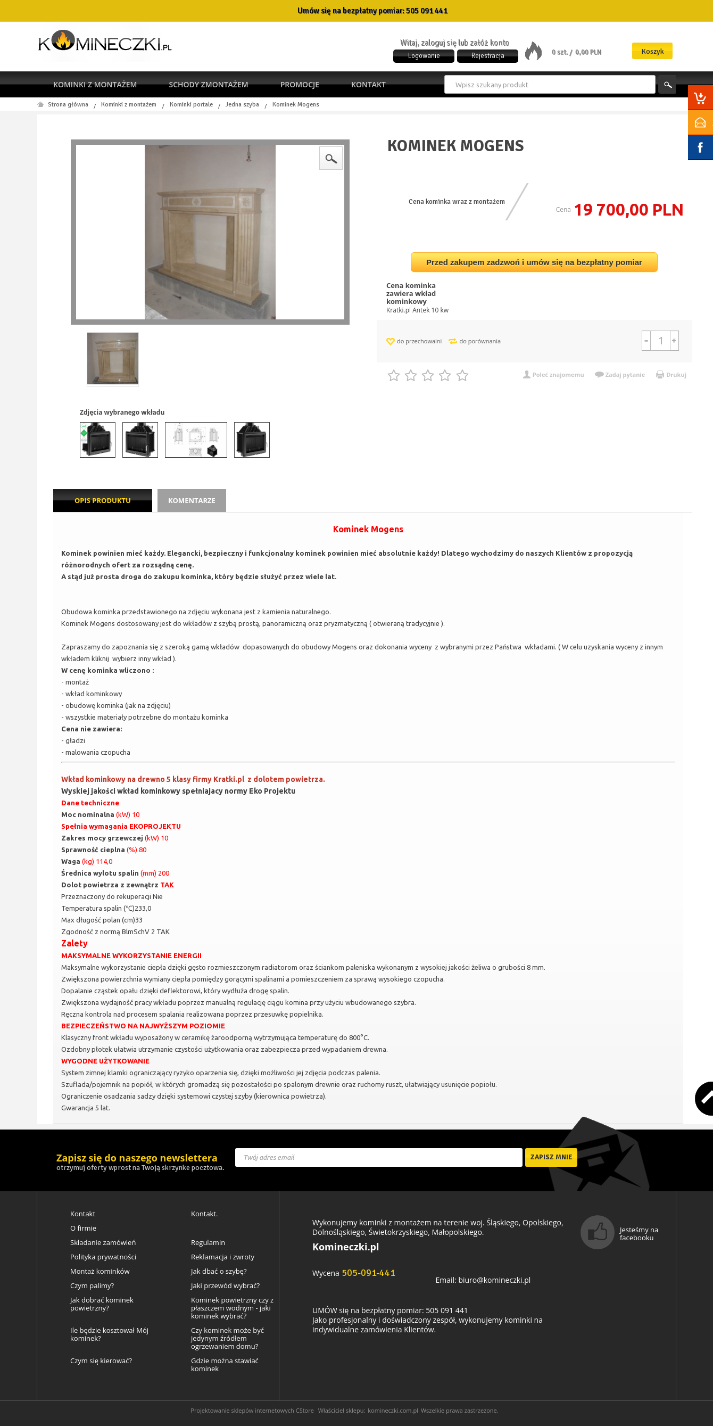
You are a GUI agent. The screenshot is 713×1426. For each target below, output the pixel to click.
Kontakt (368, 84)
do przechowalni (419, 341)
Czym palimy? (92, 1286)
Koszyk (652, 51)
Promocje (299, 84)
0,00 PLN (588, 52)
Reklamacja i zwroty (222, 1257)
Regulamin (208, 1243)
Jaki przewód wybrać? (225, 1286)
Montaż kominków (99, 1271)
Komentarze (191, 500)
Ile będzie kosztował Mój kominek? (109, 1334)
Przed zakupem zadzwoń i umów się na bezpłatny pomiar (534, 262)
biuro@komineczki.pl (494, 1280)
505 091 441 (426, 10)
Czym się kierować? (101, 1361)
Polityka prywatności (103, 1257)
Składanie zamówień (103, 1243)
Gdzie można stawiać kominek (225, 1365)
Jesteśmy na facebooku (639, 1233)
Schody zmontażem (208, 84)
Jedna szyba (242, 105)
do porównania (480, 341)
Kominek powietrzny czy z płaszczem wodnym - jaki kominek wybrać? (232, 1308)
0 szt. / (563, 52)
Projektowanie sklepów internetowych (242, 1410)
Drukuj (676, 374)
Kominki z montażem (95, 84)
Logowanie (424, 56)
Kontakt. (204, 1214)
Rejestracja (487, 56)
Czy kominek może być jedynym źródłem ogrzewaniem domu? (227, 1338)
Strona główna (68, 105)
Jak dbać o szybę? (219, 1271)
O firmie (83, 1228)
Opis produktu (102, 500)
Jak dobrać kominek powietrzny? (102, 1304)
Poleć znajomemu (558, 374)
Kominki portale (191, 105)
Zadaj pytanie (625, 374)
